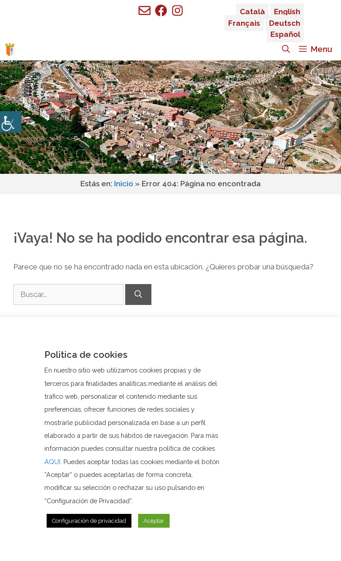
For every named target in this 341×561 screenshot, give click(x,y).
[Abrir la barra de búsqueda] (286, 49)
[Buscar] (138, 294)
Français (244, 23)
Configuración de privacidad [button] (89, 520)
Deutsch (284, 23)
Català (252, 11)
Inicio (123, 183)
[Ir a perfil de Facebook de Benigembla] (161, 10)
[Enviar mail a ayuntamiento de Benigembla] (144, 10)
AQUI (52, 461)
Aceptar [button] (153, 520)
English (287, 11)
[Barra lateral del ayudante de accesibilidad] (10, 121)
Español (285, 34)
